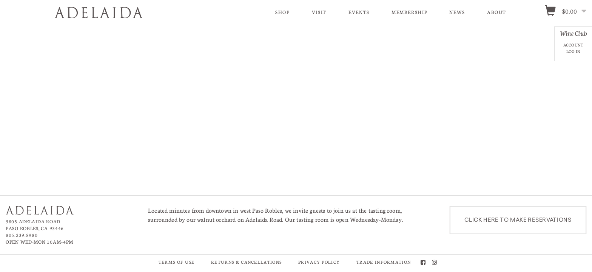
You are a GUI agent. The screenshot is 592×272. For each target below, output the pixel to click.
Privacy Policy (319, 262)
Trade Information (383, 262)
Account (573, 44)
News (457, 12)
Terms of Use (177, 262)
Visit (319, 12)
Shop (282, 12)
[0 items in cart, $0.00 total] (568, 11)
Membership (409, 12)
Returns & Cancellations (246, 262)
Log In (573, 51)
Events (359, 12)
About (496, 12)
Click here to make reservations (518, 220)
